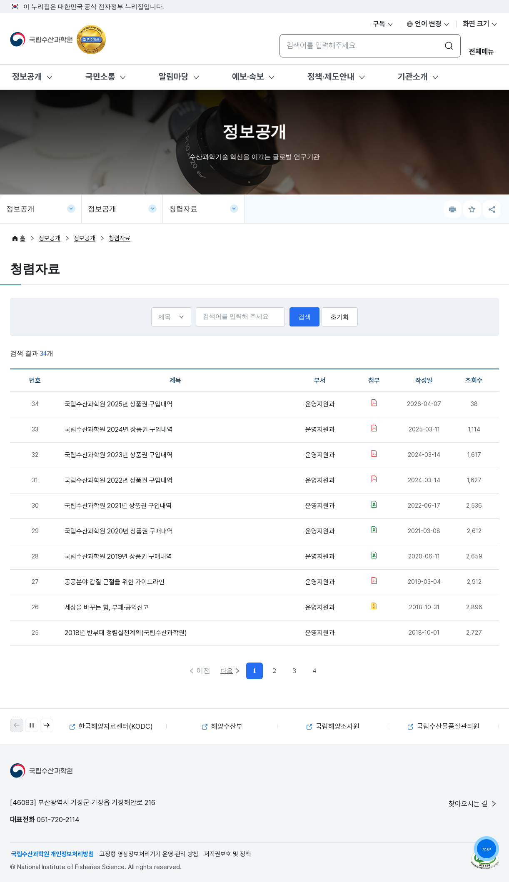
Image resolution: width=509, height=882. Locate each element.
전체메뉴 (481, 51)
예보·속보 (248, 77)
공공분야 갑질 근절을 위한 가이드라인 (115, 582)
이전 (202, 671)
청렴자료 (183, 209)
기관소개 (413, 77)
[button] (46, 725)
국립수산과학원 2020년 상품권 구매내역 (119, 531)
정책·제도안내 (330, 77)
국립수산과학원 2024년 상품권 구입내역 (119, 430)
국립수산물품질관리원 (443, 726)
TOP (486, 849)
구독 (383, 24)
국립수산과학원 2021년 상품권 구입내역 (118, 506)
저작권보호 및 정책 (227, 854)
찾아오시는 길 (473, 804)
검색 (306, 317)
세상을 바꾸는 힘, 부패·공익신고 (107, 607)
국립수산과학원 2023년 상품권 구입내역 (118, 455)
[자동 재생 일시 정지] (31, 725)
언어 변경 (428, 24)
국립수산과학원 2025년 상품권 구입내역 (118, 404)
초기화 (341, 317)
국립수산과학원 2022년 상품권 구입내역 (118, 480)
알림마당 (174, 77)
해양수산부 (222, 726)
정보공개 (27, 77)
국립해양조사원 (333, 726)
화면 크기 (480, 24)
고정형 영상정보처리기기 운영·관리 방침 (149, 854)
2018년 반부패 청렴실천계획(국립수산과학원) (126, 633)
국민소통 (100, 77)
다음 (306, 671)
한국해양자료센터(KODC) (111, 726)
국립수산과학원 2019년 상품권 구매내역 (118, 557)
